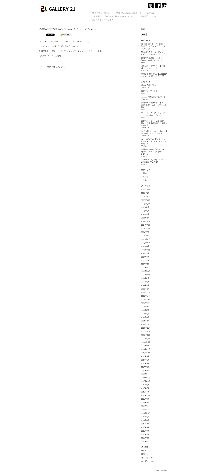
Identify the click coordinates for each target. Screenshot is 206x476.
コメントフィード (148, 458)
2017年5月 (145, 417)
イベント (144, 177)
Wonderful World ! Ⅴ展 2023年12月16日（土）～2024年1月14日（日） (153, 141)
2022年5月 (145, 278)
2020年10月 (146, 331)
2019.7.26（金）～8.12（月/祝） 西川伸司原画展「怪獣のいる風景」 (154, 123)
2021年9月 (145, 303)
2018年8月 (145, 388)
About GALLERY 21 (101, 13)
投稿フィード (146, 454)
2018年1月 (145, 406)
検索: (143, 29)
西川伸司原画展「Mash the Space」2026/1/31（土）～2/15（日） (152, 60)
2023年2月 (145, 264)
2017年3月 (145, 420)
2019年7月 (145, 356)
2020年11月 (146, 328)
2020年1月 (145, 346)
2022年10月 (146, 271)
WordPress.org (147, 461)
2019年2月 (145, 370)
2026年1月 (145, 193)
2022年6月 (145, 275)
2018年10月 (146, 381)
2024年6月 (145, 228)
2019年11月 (145, 349)
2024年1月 (145, 236)
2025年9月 (145, 204)
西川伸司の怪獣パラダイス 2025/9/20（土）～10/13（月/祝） (154, 105)
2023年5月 (145, 253)
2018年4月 (145, 399)
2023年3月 (145, 260)
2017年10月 (146, 413)
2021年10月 (146, 299)
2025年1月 (145, 218)
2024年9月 (145, 225)
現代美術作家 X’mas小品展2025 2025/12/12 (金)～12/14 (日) (154, 75)
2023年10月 (146, 243)
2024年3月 (145, 232)
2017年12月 (145, 410)
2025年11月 (145, 196)
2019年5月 (145, 363)
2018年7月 (145, 392)
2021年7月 (145, 307)
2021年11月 (145, 296)
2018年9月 (145, 385)
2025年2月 (145, 214)
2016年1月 (145, 441)
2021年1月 (145, 324)
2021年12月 (145, 292)
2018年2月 (145, 402)
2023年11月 (145, 239)
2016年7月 (145, 427)
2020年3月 (145, 339)
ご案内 (144, 173)
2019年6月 (145, 360)
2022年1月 (145, 289)
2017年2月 (145, 424)
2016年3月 (145, 434)
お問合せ (151, 13)
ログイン (144, 451)
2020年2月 (145, 342)
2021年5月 (145, 314)
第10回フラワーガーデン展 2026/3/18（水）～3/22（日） (154, 53)
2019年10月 (146, 353)
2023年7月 (145, 246)
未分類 (144, 180)
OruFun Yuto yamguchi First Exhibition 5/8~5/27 (153, 161)
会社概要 (96, 16)
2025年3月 (145, 211)
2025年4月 (145, 207)
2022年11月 (145, 267)
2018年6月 (145, 395)
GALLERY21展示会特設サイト (128, 13)
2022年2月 (145, 285)
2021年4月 (145, 317)
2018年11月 (145, 378)
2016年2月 (145, 438)
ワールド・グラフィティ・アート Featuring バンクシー (154, 114)
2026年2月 (145, 189)
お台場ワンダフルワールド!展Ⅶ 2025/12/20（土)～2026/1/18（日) (153, 68)
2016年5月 (145, 431)
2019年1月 (145, 374)
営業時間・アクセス (149, 16)
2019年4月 (145, 367)
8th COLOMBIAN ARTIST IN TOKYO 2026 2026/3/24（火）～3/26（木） (154, 46)
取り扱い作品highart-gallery (120, 16)
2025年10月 (146, 200)
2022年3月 (145, 282)
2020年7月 (145, 335)
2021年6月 (145, 310)
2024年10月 (146, 221)
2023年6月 (145, 250)
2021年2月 (145, 321)
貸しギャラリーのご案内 (103, 20)
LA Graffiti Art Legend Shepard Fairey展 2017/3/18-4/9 (154, 132)
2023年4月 (145, 257)
